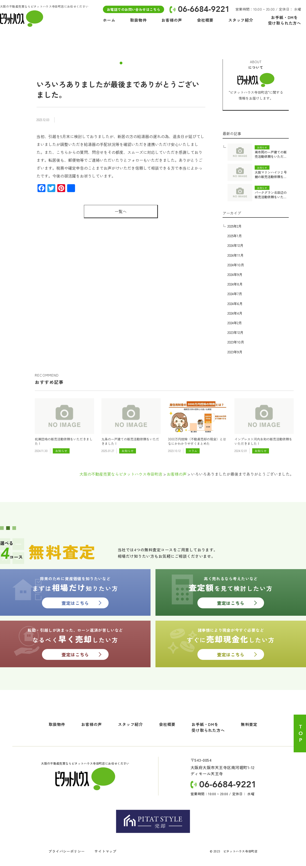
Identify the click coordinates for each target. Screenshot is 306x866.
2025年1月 (235, 235)
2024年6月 (235, 303)
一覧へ (121, 211)
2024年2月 (235, 322)
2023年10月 (236, 342)
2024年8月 (235, 284)
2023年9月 (235, 351)
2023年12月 (235, 332)
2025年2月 (235, 226)
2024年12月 (235, 245)
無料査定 (249, 724)
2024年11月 (236, 255)
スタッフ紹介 (130, 724)
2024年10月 (236, 264)
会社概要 (167, 724)
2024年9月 (235, 274)
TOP (300, 733)
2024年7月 (235, 293)
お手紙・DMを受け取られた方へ (208, 727)
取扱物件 (57, 724)
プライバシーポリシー (66, 851)
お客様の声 (91, 724)
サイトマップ (105, 851)
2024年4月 (235, 313)
